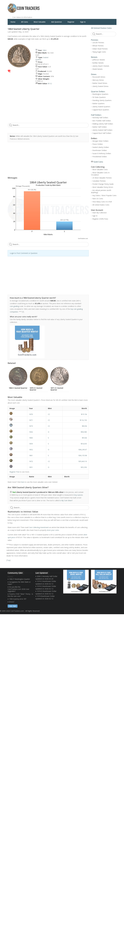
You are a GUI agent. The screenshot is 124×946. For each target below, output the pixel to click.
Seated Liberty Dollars (100, 147)
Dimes (93, 74)
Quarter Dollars (98, 91)
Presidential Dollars (99, 156)
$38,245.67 (83, 449)
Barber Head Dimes (99, 83)
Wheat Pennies (98, 46)
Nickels (94, 57)
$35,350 (84, 467)
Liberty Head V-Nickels (100, 66)
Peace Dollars (97, 144)
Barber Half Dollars (99, 127)
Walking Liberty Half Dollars (102, 124)
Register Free (14, 472)
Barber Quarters (98, 103)
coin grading (14, 306)
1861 (31, 455)
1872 (31, 461)
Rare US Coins (97, 198)
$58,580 (84, 432)
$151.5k (84, 414)
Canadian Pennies (99, 181)
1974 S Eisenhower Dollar (46, 581)
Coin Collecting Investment (39, 527)
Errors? (11, 602)
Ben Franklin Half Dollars (101, 121)
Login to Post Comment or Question (23, 253)
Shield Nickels (97, 69)
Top (8, 560)
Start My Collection (99, 213)
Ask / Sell (12, 606)
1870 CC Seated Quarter (36, 389)
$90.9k (84, 426)
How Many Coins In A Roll (102, 202)
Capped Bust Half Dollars (101, 133)
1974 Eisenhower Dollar (46, 596)
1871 (31, 420)
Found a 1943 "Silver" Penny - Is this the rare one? (20, 595)
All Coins (24, 22)
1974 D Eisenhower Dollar (46, 591)
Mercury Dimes (98, 80)
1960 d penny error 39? (17, 599)
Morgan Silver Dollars (100, 141)
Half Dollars (96, 115)
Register (71, 22)
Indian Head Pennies (100, 49)
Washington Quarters (100, 94)
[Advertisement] (90, 6)
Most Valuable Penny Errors (102, 187)
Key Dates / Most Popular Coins (104, 195)
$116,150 (83, 420)
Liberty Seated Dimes (100, 86)
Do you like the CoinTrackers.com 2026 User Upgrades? (18, 589)
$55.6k (84, 438)
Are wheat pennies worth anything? (101, 191)
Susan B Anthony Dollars (101, 153)
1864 (44, 50)
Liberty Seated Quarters (101, 106)
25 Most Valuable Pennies (102, 178)
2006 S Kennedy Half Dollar (47, 576)
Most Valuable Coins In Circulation (100, 173)
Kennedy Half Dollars (100, 117)
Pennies (94, 40)
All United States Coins (101, 28)
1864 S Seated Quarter (18, 388)
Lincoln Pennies (98, 42)
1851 (31, 467)
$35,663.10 (83, 461)
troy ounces (78, 495)
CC (49, 414)
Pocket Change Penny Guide (103, 184)
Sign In (83, 22)
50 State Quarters (99, 97)
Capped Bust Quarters (100, 110)
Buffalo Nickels (98, 63)
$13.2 (50, 83)
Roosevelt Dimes (98, 77)
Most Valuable (39, 22)
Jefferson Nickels (98, 60)
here (22, 482)
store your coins (53, 530)
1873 (31, 426)
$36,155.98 (83, 455)
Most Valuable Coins (100, 169)
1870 (31, 414)
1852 (31, 449)
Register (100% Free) (100, 219)
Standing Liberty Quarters (101, 100)
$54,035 (84, 444)
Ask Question (56, 22)
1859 (31, 444)
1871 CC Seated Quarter (56, 389)
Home (13, 22)
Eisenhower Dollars (99, 150)
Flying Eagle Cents (99, 52)
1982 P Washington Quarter (19, 579)
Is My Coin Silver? (66, 500)
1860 (31, 438)
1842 (31, 432)
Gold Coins (98, 162)
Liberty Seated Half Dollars (102, 130)
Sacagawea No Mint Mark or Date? (19, 583)
